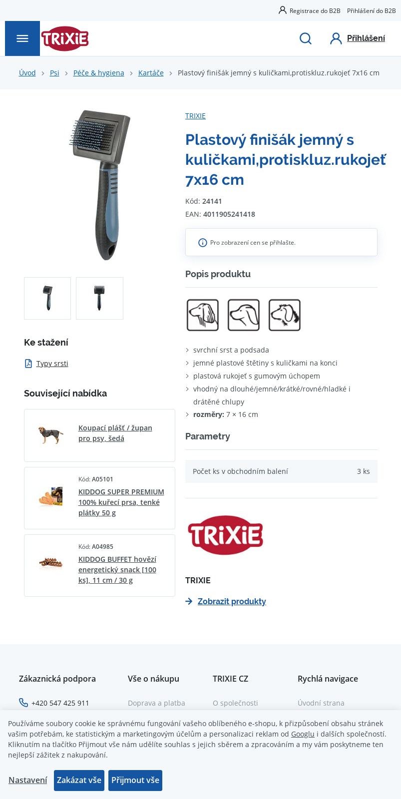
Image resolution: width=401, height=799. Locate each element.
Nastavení (27, 780)
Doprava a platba (156, 703)
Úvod (27, 72)
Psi (54, 72)
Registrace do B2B (315, 10)
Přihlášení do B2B (371, 10)
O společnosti (235, 703)
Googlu (303, 734)
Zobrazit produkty (225, 601)
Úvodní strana (321, 703)
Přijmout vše (135, 780)
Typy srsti (46, 363)
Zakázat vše (79, 780)
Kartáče (151, 72)
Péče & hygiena (98, 72)
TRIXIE (195, 115)
